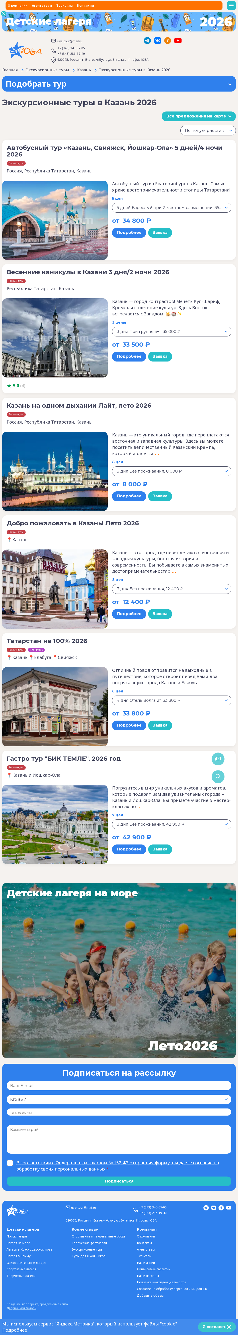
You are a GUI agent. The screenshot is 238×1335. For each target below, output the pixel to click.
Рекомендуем (16, 163)
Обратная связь (218, 759)
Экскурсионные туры (87, 1249)
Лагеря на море (18, 1243)
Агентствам (42, 5)
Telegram (147, 40)
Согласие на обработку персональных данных (172, 1289)
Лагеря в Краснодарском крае (29, 1249)
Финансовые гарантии (153, 1269)
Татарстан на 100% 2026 (47, 641)
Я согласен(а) (217, 1326)
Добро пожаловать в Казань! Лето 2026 (73, 523)
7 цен (117, 815)
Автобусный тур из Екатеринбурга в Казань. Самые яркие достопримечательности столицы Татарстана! (171, 187)
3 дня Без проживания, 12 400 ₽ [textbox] (150, 588)
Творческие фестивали (89, 1243)
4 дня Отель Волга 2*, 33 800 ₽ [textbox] (148, 700)
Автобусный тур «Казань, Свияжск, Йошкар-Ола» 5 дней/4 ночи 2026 (114, 151)
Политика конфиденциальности (161, 1282)
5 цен (117, 198)
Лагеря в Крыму (19, 1256)
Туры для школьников (88, 1256)
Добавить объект (151, 1295)
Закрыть (3, 13)
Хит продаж (36, 649)
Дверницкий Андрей (21, 1308)
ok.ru (168, 40)
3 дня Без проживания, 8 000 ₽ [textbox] (149, 471)
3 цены (119, 322)
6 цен (117, 691)
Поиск (218, 776)
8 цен (117, 462)
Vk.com (158, 40)
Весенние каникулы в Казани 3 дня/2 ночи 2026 (88, 272)
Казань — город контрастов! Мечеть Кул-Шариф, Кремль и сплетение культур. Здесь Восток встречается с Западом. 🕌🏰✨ (166, 307)
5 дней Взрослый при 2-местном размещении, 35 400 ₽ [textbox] (174, 207)
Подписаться (119, 1181)
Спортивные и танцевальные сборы (99, 1236)
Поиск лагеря (17, 1236)
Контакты (85, 5)
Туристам (64, 5)
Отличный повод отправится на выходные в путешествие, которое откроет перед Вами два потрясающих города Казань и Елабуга (164, 676)
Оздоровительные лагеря (26, 1263)
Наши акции (146, 1263)
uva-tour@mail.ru (69, 41)
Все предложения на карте (196, 116)
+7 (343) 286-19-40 (71, 53)
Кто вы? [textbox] (18, 1099)
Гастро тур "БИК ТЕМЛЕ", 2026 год (64, 758)
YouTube (178, 40)
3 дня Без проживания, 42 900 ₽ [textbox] (150, 824)
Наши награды (148, 1276)
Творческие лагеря (21, 1276)
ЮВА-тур (25, 50)
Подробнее (129, 232)
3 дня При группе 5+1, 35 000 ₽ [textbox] (148, 331)
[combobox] (208, 130)
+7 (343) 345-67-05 (71, 48)
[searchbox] (26, 1113)
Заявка (160, 232)
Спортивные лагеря (21, 1269)
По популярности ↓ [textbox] (205, 130)
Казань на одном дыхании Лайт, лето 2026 (79, 405)
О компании (17, 5)
